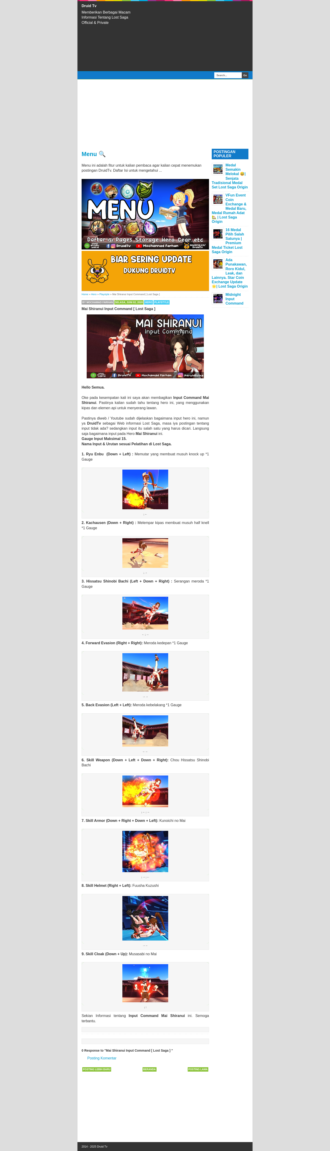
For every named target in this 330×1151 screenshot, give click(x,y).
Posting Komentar (101, 1058)
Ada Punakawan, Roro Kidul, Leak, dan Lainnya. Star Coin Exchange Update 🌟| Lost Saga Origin (230, 273)
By (97, 302)
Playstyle (161, 302)
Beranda (149, 1069)
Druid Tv (89, 6)
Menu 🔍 (94, 154)
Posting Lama (198, 1069)
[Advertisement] (194, 36)
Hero (148, 302)
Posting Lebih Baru (96, 1069)
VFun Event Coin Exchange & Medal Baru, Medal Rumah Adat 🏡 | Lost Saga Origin (229, 208)
